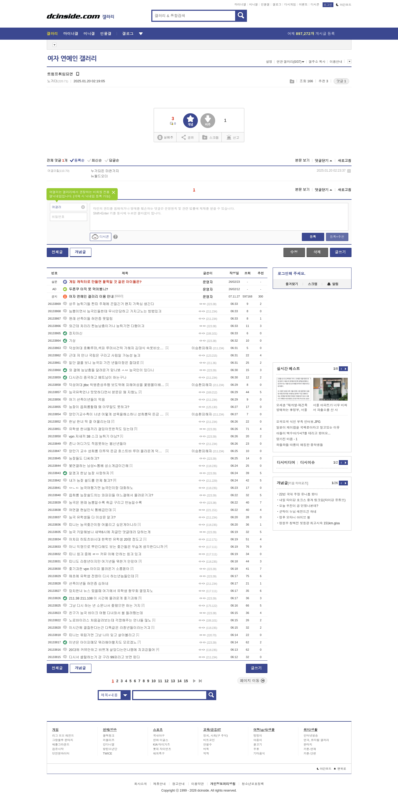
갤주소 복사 (317, 62)
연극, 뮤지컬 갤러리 (316, 740)
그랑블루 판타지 (62, 740)
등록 (313, 237)
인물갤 (265, 4)
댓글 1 (341, 81)
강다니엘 (109, 744)
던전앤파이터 (61, 753)
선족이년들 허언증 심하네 (85, 584)
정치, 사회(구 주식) (215, 735)
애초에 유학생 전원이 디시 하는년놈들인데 (98, 576)
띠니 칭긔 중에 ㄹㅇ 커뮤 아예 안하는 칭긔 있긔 (102, 554)
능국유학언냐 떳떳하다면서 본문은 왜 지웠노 (100, 392)
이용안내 (336, 62)
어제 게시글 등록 (311, 34)
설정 (269, 62)
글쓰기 (340, 252)
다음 (194, 681)
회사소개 (140, 784)
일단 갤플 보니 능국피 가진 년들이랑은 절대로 (101, 363)
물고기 (258, 744)
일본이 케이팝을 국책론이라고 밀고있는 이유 (308, 427)
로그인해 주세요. (292, 273)
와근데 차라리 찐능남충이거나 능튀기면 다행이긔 (103, 326)
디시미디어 (286, 462)
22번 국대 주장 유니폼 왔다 (298, 494)
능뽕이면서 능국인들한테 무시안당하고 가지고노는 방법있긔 (112, 311)
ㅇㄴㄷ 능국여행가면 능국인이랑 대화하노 (98, 488)
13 (173, 681)
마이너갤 (240, 4)
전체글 (57, 252)
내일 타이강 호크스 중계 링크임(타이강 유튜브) (312, 500)
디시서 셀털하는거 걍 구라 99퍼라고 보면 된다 (101, 657)
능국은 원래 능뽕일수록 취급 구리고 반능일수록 (102, 503)
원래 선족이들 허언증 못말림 (88, 319)
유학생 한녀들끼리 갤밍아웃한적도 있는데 (98, 429)
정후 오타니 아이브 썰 (294, 517)
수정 (294, 252)
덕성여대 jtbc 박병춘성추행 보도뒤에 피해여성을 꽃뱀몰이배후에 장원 (113, 385)
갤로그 (277, 4)
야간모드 (344, 4)
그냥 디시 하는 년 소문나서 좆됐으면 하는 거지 (101, 606)
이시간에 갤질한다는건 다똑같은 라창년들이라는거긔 (106, 628)
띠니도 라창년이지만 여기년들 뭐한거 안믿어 (100, 561)
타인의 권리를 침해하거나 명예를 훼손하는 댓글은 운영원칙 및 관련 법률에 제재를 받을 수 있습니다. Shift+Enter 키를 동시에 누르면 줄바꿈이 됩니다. (164, 211)
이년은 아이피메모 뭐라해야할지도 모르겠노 (100, 642)
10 (154, 681)
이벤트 (303, 4)
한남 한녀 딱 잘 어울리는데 (86, 422)
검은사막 (58, 749)
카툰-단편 (310, 753)
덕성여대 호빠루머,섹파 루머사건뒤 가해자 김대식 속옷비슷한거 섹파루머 (113, 348)
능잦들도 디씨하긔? (81, 458)
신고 (233, 137)
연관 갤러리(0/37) (290, 62)
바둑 (206, 749)
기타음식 (259, 753)
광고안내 (178, 784)
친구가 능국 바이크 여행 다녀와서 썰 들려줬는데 (103, 613)
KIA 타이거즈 (161, 744)
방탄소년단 (110, 749)
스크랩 (291, 81)
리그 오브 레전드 (63, 735)
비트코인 (209, 740)
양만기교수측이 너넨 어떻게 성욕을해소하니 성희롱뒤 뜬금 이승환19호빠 (113, 414)
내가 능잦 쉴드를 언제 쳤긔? (87, 480)
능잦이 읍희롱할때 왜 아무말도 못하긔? (96, 407)
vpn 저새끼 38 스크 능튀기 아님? (91, 436)
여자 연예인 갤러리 (72, 58)
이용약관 (197, 784)
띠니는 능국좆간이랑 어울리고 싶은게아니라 (100, 525)
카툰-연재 (310, 749)
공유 (188, 137)
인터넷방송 (311, 735)
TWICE (107, 753)
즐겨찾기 (292, 284)
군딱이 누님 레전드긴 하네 (298, 512)
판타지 (308, 744)
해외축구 (159, 753)
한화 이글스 (160, 740)
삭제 (349, 171)
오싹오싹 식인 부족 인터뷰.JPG (298, 422)
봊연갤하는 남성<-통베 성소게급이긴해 (95, 466)
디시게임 (290, 4)
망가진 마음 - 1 (287, 439)
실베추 (165, 138)
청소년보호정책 (253, 784)
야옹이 (258, 740)
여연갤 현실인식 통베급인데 (87, 510)
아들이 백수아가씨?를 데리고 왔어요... (303, 433)
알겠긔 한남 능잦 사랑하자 (86, 473)
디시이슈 (307, 462)
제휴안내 (159, 784)
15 (186, 681)
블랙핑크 (109, 735)
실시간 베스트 (288, 369)
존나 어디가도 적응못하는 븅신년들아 (94, 444)
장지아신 (72, 333)
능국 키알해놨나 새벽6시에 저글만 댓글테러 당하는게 (107, 532)
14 (179, 681)
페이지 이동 (252, 681)
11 (160, 681)
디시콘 (315, 4)
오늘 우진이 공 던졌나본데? (298, 506)
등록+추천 (337, 237)
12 (166, 681)
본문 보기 (302, 160)
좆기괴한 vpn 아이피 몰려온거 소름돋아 (96, 569)
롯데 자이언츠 (162, 749)
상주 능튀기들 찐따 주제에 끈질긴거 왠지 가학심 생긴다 (108, 304)
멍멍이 (258, 735)
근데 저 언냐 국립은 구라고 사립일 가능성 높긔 (101, 355)
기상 (69, 341)
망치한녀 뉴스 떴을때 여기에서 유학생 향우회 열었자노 (108, 591)
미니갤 (253, 4)
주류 (256, 749)
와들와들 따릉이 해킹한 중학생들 (299, 445)
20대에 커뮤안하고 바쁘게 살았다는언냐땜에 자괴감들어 (109, 650)
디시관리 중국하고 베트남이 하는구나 (94, 377)
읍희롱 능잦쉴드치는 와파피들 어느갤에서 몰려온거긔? (108, 495)
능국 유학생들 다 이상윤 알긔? (89, 517)
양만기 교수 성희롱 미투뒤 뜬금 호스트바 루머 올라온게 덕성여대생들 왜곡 (113, 451)
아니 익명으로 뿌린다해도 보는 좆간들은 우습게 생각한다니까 (113, 547)
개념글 (80, 252)
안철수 (207, 744)
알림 (332, 284)
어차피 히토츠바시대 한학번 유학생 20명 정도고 (102, 539)
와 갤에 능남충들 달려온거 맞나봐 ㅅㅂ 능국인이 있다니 (108, 370)
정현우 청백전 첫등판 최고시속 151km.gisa (309, 523)
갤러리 (52, 34)
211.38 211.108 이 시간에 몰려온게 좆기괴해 (100, 598)
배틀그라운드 (61, 744)
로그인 (328, 4)
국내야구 (159, 735)
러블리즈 (109, 740)
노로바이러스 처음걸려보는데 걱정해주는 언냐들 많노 (107, 620)
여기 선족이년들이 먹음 (84, 400)
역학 (206, 753)
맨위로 (340, 768)
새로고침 (345, 161)
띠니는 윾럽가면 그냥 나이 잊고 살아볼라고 (99, 635)
